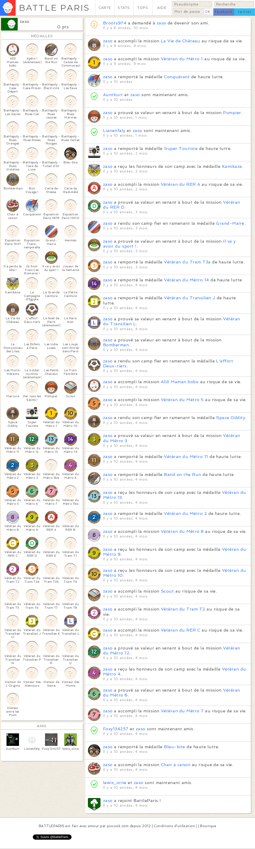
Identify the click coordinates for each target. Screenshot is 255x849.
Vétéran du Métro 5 (182, 399)
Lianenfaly (114, 130)
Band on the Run (182, 474)
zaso (24, 21)
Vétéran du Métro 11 (186, 456)
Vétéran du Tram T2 (183, 609)
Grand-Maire (230, 223)
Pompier (232, 112)
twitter (244, 12)
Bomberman (116, 344)
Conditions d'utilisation (174, 826)
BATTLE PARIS (54, 8)
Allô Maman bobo (180, 381)
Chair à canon (175, 764)
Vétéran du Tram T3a (187, 262)
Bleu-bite (174, 746)
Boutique (208, 826)
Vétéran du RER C (180, 630)
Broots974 (114, 23)
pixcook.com (118, 826)
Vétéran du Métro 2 (185, 513)
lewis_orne (114, 782)
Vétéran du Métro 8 (182, 531)
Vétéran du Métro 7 (182, 710)
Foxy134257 (116, 728)
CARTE (105, 8)
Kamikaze (232, 166)
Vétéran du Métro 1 (182, 58)
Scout (167, 591)
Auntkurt (113, 94)
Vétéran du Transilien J (189, 297)
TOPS (142, 8)
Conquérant (177, 76)
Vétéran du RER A (180, 184)
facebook (224, 12)
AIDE (162, 8)
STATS (124, 8)
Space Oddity (230, 417)
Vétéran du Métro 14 (186, 279)
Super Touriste (180, 148)
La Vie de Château (180, 40)
